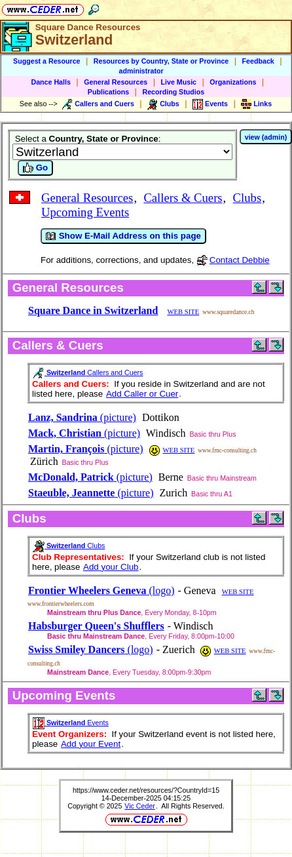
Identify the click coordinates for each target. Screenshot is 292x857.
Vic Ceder (139, 806)
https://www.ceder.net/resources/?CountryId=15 (146, 790)
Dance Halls (50, 82)
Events (71, 723)
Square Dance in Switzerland (93, 310)
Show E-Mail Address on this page (123, 236)
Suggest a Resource (46, 61)
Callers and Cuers (88, 372)
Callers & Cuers (182, 198)
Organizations (233, 82)
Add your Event (90, 744)
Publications (108, 92)
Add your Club (110, 567)
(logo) (101, 590)
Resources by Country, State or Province (161, 61)
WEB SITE (183, 311)
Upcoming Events (85, 212)
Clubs (247, 198)
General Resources (115, 82)
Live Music (178, 82)
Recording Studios (173, 92)
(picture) (82, 417)
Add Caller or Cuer (142, 394)
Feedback (258, 61)
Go (35, 168)
